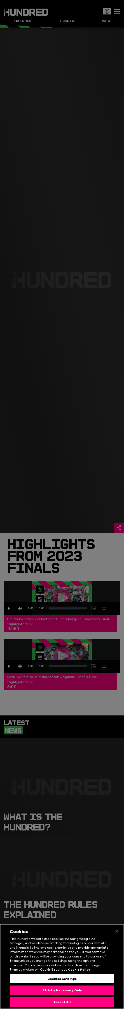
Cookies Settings (62, 981)
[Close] (117, 934)
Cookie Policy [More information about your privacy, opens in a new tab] (79, 972)
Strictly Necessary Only (62, 992)
